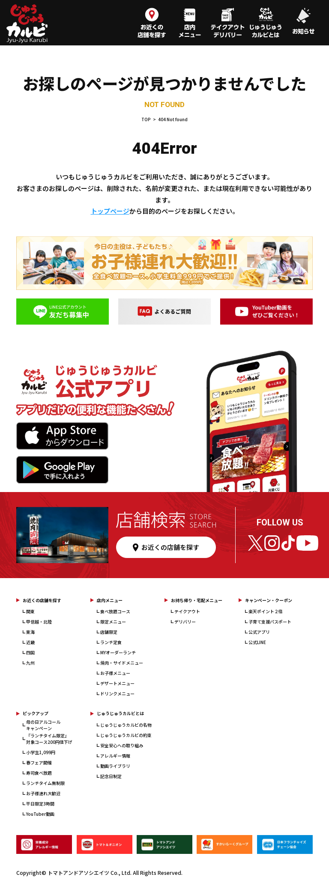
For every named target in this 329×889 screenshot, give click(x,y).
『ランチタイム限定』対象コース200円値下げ (49, 738)
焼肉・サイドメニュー (121, 662)
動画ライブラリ (115, 766)
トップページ (110, 210)
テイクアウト (187, 611)
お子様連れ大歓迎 (43, 793)
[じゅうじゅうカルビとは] (265, 24)
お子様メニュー (115, 673)
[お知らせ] (303, 24)
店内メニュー (110, 600)
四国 (30, 652)
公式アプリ (259, 632)
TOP (146, 119)
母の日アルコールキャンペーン (43, 725)
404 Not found (173, 119)
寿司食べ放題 (39, 773)
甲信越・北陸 (39, 621)
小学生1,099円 (40, 752)
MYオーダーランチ (118, 652)
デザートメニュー (117, 683)
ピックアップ (35, 713)
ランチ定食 (111, 642)
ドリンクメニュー (117, 693)
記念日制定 (111, 776)
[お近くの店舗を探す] (151, 24)
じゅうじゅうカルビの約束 (126, 735)
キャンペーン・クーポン (268, 600)
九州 (30, 662)
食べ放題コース (115, 611)
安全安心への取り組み (121, 745)
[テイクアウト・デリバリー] (227, 24)
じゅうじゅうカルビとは (120, 713)
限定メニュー (113, 621)
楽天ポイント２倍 (265, 611)
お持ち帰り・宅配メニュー (196, 600)
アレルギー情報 (115, 755)
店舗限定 (108, 632)
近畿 (30, 642)
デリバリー (185, 621)
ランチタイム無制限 (45, 783)
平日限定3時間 (40, 803)
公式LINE (257, 642)
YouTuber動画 (40, 814)
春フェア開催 (39, 762)
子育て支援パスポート (269, 621)
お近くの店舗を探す (42, 600)
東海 (30, 632)
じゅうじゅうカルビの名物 (126, 725)
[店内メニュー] (190, 24)
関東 (30, 611)
